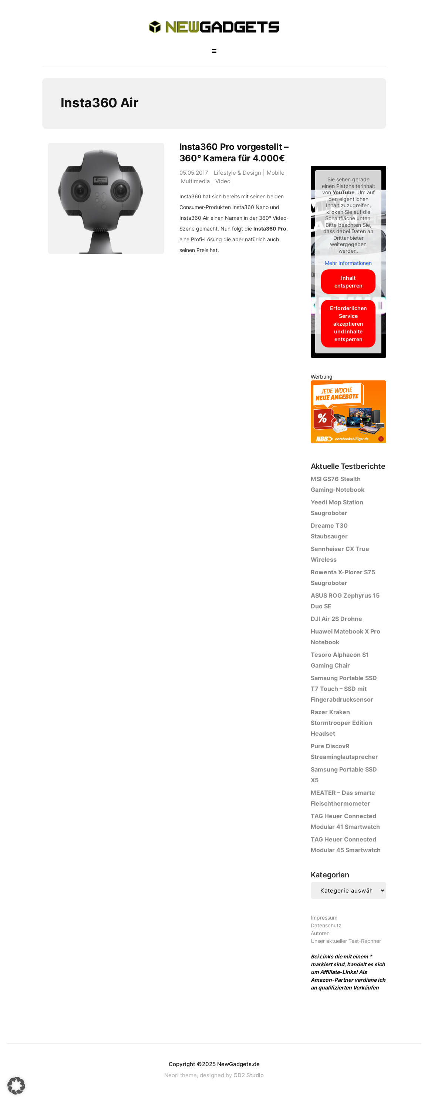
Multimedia (195, 181)
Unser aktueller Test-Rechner (346, 941)
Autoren (320, 933)
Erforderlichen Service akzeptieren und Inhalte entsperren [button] (348, 323)
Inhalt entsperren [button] (348, 282)
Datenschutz (326, 925)
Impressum (324, 917)
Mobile (275, 172)
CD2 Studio (248, 1075)
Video (222, 181)
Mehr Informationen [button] (348, 263)
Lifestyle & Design (237, 172)
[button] (16, 1085)
